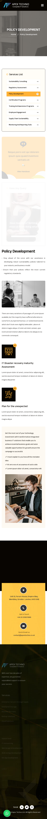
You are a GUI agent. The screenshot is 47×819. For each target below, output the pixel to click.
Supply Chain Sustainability (24, 118)
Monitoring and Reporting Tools (24, 125)
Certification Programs (24, 100)
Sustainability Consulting (24, 81)
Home (13, 34)
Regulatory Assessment (24, 87)
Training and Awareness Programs (24, 106)
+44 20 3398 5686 (24, 617)
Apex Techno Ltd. (18, 812)
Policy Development (24, 94)
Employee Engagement (24, 112)
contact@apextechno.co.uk (24, 635)
